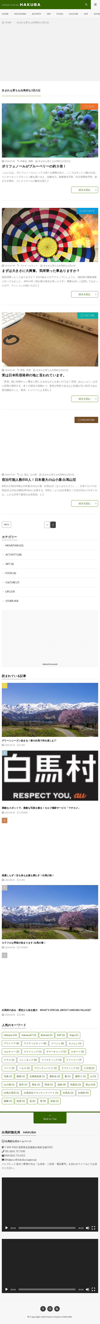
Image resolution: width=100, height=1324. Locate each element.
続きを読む (85, 189)
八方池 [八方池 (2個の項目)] (89, 1068)
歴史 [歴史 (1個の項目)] (36, 1084)
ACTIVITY (36, 13)
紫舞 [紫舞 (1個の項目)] (8, 1100)
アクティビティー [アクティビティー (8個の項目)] (35, 1043)
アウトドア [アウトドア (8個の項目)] (11, 1043)
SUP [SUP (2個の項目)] (61, 1035)
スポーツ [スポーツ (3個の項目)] (77, 1051)
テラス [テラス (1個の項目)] (9, 1059)
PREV (6, 524)
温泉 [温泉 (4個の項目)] (62, 1084)
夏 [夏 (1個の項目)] (68, 1076)
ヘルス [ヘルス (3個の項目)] (24, 1068)
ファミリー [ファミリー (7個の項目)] (74, 1059)
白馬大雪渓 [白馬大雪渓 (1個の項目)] (11, 1092)
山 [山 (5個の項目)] (93, 1076)
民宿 (28, 370)
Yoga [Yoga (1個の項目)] (73, 1035)
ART (49, 13)
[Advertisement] (50, 51)
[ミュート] (87, 1228)
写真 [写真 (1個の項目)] (8, 1076)
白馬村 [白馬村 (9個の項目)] (83, 1092)
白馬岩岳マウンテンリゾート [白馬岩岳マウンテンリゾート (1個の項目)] (41, 1092)
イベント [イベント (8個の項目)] (57, 1043)
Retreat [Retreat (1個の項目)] (46, 1035)
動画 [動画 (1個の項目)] (21, 1076)
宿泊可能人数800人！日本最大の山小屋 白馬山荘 (39, 480)
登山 (26, 474)
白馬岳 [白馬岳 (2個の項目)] (68, 1092)
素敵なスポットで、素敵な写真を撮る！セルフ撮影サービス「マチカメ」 (41, 807)
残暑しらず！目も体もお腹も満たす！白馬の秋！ (28, 875)
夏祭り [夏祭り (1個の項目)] (80, 1076)
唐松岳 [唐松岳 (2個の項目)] (54, 1076)
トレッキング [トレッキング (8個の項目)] (28, 1059)
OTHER (9, 600)
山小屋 (33, 474)
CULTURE (73, 13)
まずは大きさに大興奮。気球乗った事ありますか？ (41, 271)
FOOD (60, 13)
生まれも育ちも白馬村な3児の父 (54, 161)
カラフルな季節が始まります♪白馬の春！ (24, 942)
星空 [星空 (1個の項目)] (23, 1084)
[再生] (6, 1228)
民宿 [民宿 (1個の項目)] (49, 1084)
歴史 (22, 370)
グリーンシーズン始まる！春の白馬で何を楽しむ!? (29, 740)
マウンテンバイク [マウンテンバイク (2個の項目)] (45, 1068)
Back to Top (50, 1118)
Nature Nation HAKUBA (59, 1316)
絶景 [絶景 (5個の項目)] (21, 1100)
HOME (5, 13)
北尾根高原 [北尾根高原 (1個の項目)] (37, 1076)
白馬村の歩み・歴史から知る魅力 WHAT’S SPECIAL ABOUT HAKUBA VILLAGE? (46, 1010)
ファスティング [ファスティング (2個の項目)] (51, 1059)
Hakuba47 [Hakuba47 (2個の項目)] (29, 1035)
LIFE (86, 13)
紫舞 (31, 161)
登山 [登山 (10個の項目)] (90, 1084)
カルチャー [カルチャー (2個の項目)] (11, 1051)
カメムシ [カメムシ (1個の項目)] (75, 1043)
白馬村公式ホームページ (18, 1141)
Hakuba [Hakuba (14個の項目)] (10, 1035)
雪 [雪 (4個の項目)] (43, 1100)
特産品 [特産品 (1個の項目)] (75, 1084)
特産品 (23, 161)
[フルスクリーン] (93, 1228)
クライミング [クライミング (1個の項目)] (33, 1051)
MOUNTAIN (20, 13)
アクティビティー (29, 265)
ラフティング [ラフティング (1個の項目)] (70, 1068)
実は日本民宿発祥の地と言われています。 (34, 375)
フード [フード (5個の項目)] (9, 1068)
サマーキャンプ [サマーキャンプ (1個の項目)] (56, 1051)
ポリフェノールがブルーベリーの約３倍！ (34, 166)
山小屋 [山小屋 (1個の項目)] (9, 1084)
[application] (50, 1204)
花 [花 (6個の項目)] (32, 1100)
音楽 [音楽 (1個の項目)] (54, 1100)
